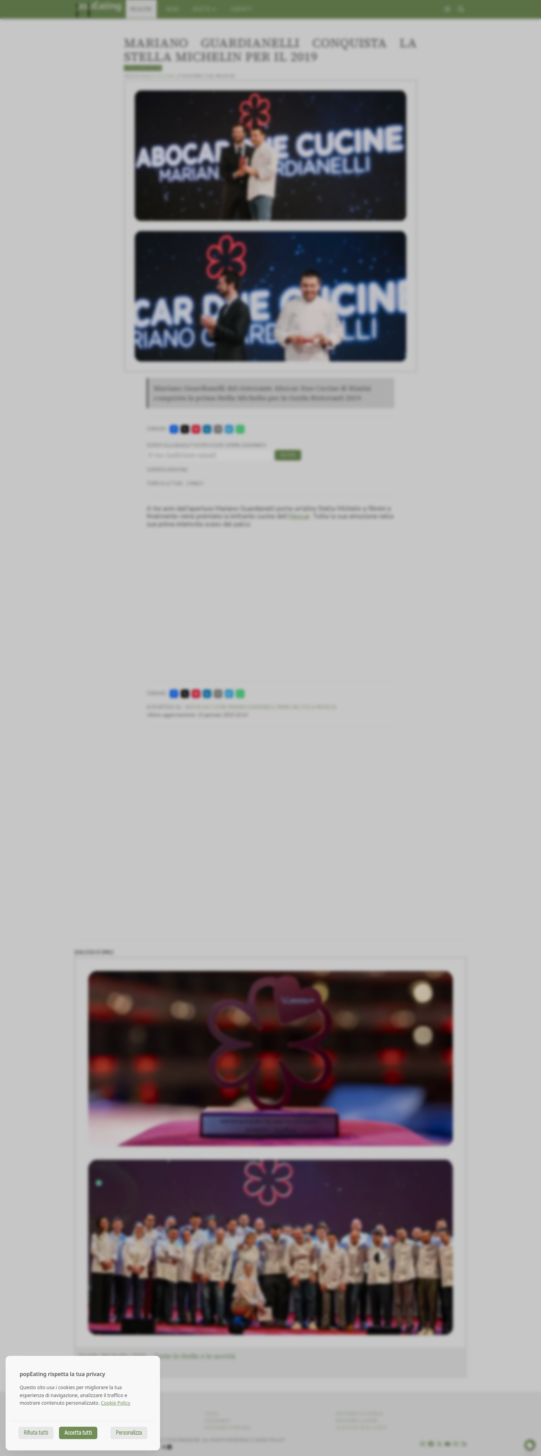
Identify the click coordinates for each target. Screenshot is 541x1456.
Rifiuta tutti (36, 1432)
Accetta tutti (78, 1432)
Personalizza (129, 1432)
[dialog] (83, 1403)
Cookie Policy (115, 1403)
